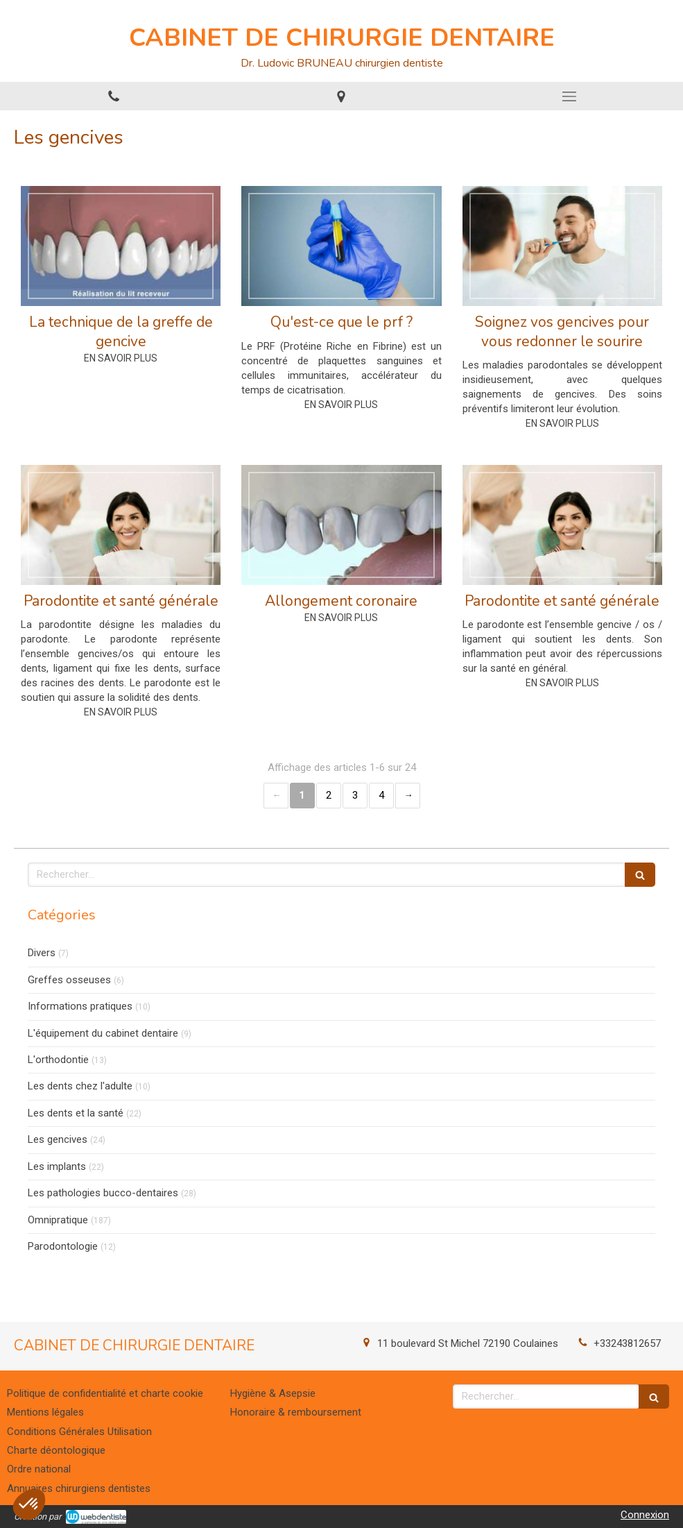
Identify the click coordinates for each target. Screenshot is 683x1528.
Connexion (645, 1515)
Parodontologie (63, 1246)
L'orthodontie (58, 1059)
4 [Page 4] (381, 795)
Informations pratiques (80, 1006)
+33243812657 (627, 1343)
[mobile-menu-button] (569, 96)
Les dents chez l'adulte (80, 1086)
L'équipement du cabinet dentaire (103, 1033)
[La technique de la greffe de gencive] (121, 246)
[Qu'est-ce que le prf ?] (341, 246)
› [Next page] (407, 795)
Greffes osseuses (69, 980)
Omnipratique (58, 1220)
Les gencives (57, 1139)
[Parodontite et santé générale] (121, 525)
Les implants (57, 1166)
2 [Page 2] (328, 795)
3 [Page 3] (355, 795)
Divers (41, 952)
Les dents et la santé (75, 1113)
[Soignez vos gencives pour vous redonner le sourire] (562, 246)
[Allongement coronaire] (341, 525)
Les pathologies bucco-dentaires (103, 1193)
